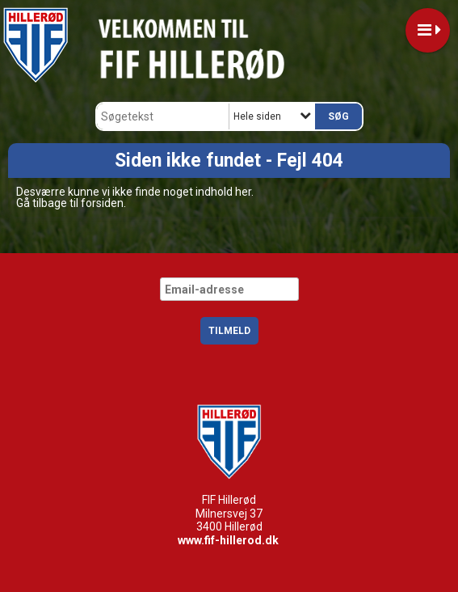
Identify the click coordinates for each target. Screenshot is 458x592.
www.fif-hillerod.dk (228, 540)
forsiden (102, 203)
